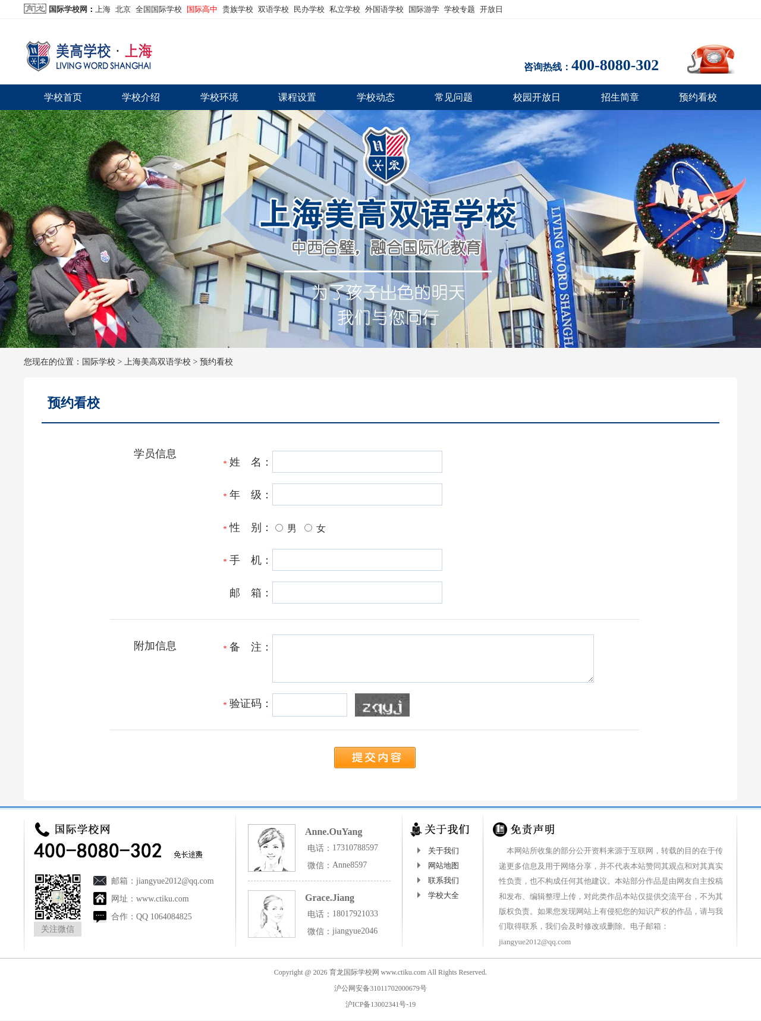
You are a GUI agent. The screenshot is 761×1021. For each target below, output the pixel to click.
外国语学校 (384, 9)
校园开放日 (537, 97)
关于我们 (443, 850)
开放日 (491, 9)
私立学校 (344, 9)
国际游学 (423, 9)
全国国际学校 (159, 9)
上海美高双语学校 (157, 361)
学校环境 (219, 97)
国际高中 (202, 9)
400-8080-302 (615, 65)
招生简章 (620, 97)
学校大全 (443, 895)
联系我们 (443, 880)
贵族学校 (237, 9)
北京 (123, 9)
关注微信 (57, 929)
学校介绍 (141, 97)
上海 (103, 9)
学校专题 (459, 9)
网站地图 (443, 865)
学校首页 (63, 97)
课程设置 (297, 97)
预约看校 (698, 97)
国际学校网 (68, 9)
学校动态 (376, 97)
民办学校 (309, 9)
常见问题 (454, 97)
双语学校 (273, 9)
